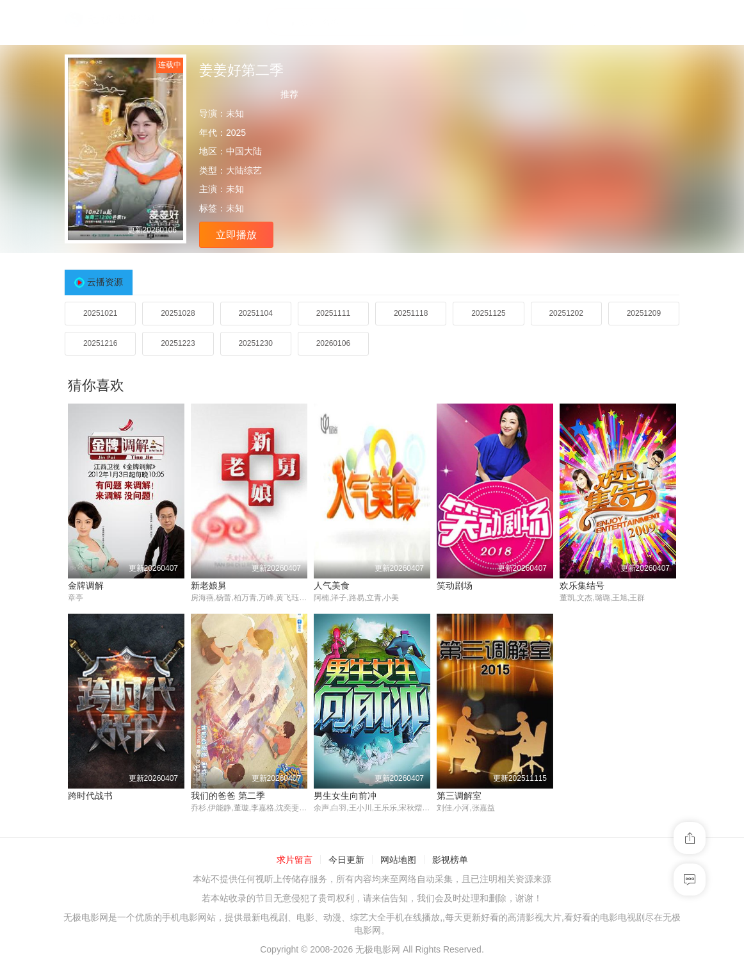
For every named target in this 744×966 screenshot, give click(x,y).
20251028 (178, 313)
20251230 (255, 343)
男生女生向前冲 (345, 795)
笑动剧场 (455, 585)
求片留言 (294, 860)
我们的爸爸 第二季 (228, 795)
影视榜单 (450, 860)
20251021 (100, 313)
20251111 (333, 313)
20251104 (255, 313)
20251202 (566, 313)
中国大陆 (244, 151)
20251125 (488, 313)
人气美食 (332, 585)
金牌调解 (86, 585)
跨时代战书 (90, 795)
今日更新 (346, 860)
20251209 (644, 313)
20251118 (411, 313)
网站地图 (398, 860)
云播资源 (105, 282)
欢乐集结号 (582, 585)
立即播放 (236, 234)
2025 (236, 132)
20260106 (333, 343)
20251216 (100, 343)
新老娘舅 (209, 585)
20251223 (178, 343)
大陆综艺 (244, 170)
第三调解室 (459, 795)
